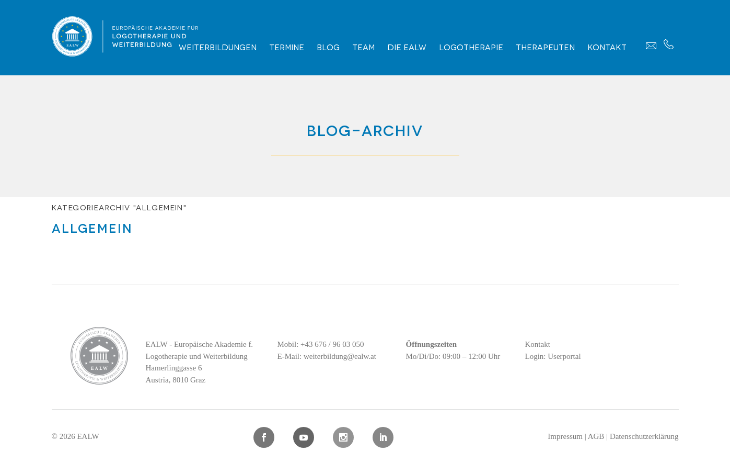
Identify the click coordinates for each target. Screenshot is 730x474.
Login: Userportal (553, 356)
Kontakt (607, 46)
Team (363, 46)
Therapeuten (545, 46)
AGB (596, 436)
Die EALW (406, 46)
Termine (286, 46)
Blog (328, 46)
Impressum (565, 436)
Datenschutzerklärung (644, 436)
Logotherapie (471, 46)
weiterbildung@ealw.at (340, 356)
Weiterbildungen (218, 46)
